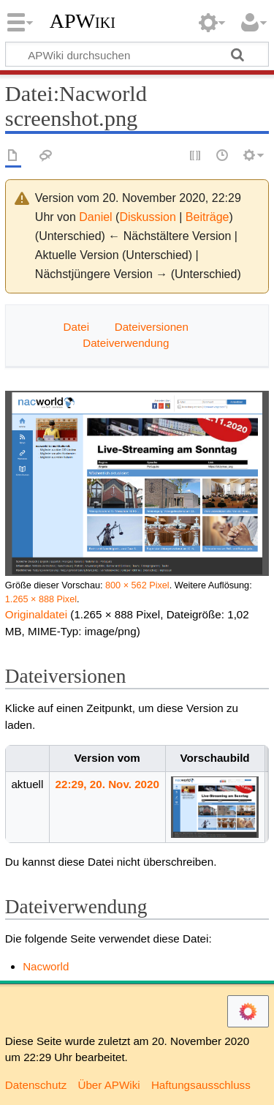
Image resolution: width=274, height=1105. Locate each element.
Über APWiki (108, 1085)
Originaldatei (36, 614)
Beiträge (207, 217)
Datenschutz (35, 1085)
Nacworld (46, 966)
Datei (76, 327)
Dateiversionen (152, 327)
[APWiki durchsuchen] (137, 54)
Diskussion (147, 217)
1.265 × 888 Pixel (41, 599)
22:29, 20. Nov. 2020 (107, 784)
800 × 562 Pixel (137, 585)
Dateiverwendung (126, 343)
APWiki (82, 21)
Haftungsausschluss (201, 1085)
